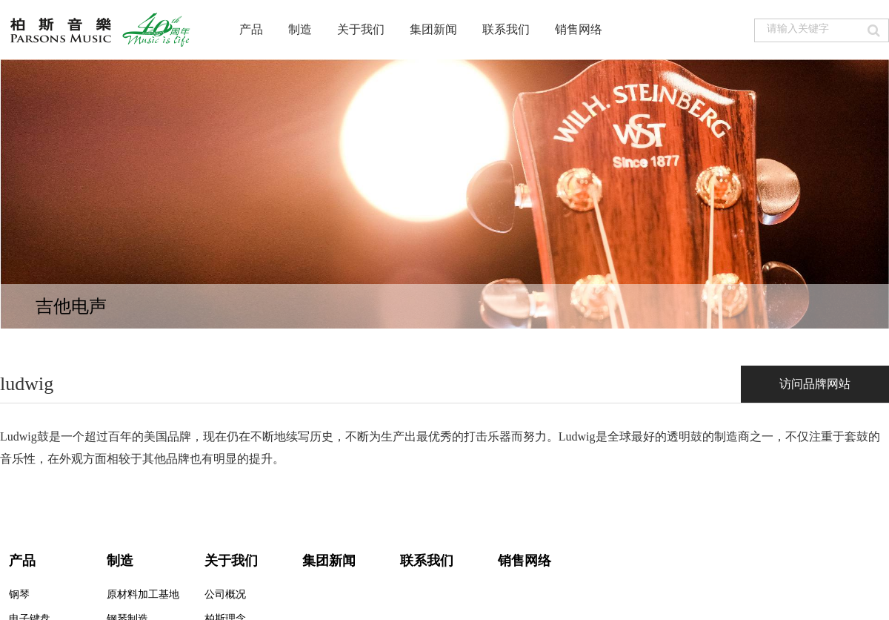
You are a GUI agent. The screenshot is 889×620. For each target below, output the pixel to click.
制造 (300, 29)
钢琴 (19, 594)
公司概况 (225, 594)
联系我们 (506, 29)
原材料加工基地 (143, 594)
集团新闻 (433, 29)
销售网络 (578, 29)
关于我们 (360, 29)
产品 (251, 29)
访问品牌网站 (814, 383)
